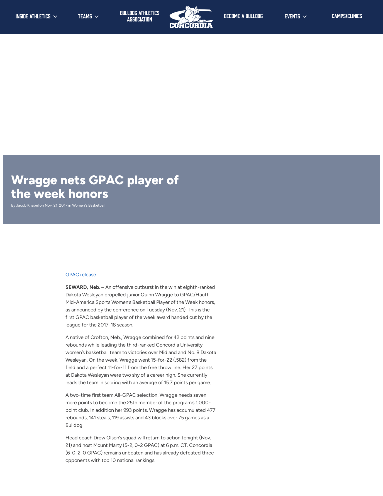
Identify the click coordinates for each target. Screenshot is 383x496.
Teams (85, 16)
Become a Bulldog (243, 15)
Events (292, 16)
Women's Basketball (88, 205)
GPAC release (80, 275)
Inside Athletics (33, 16)
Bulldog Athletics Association (139, 16)
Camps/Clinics (347, 15)
